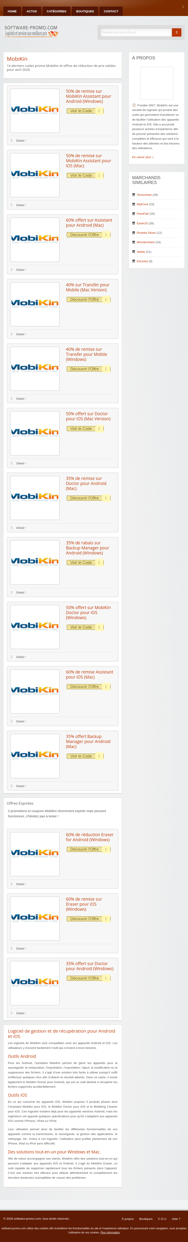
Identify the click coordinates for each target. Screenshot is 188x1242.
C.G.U (162, 1219)
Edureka (142, 261)
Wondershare (146, 242)
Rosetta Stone (146, 232)
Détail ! (18, 140)
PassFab (143, 213)
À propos (128, 1219)
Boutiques (85, 11)
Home (12, 11)
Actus (32, 11)
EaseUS (142, 223)
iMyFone (142, 204)
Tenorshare (144, 194)
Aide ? (176, 1219)
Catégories (56, 11)
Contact (111, 11)
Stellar (141, 251)
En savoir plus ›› (143, 157)
